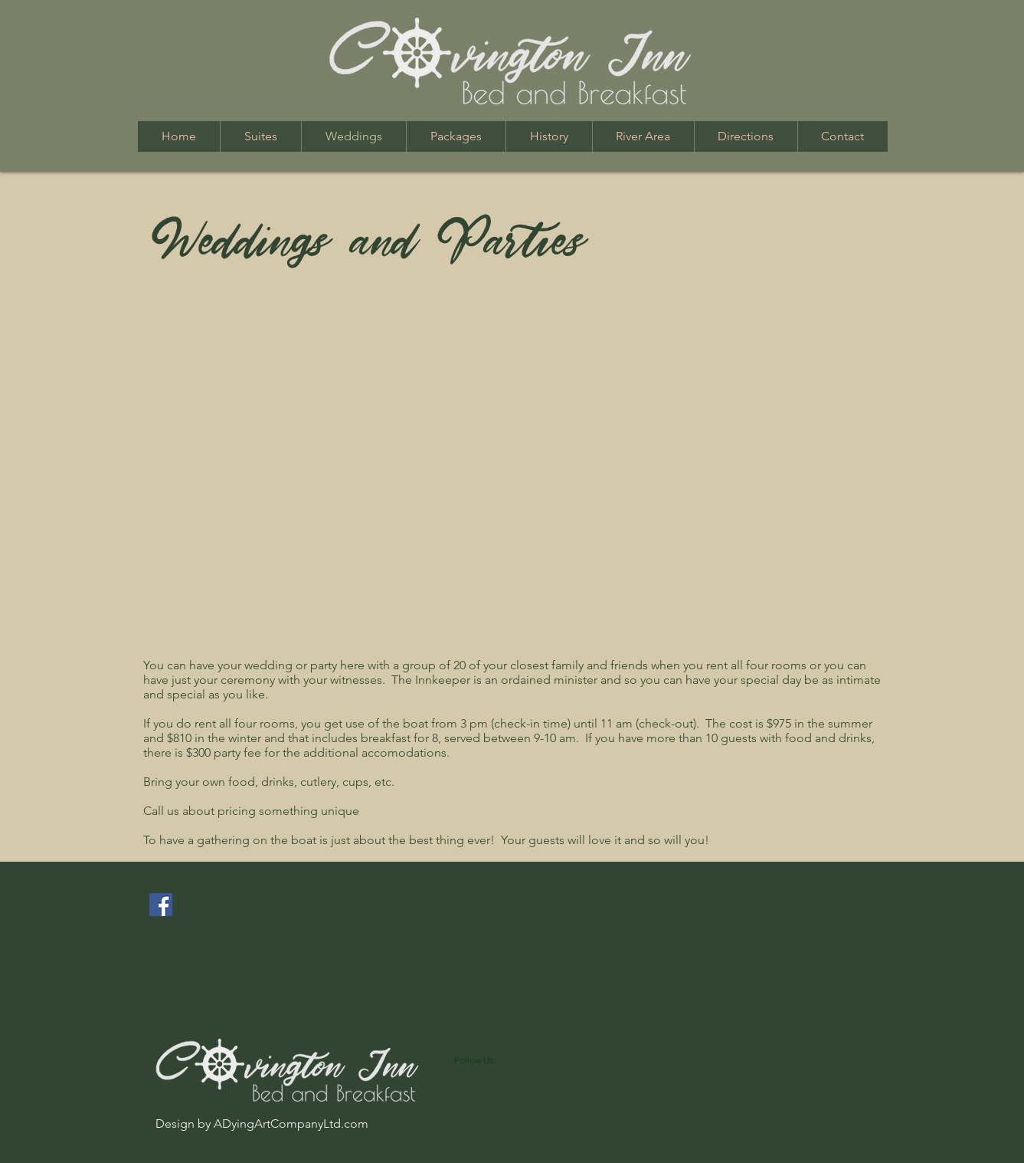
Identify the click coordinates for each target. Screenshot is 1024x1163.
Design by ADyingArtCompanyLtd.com (261, 1123)
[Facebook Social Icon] (160, 904)
